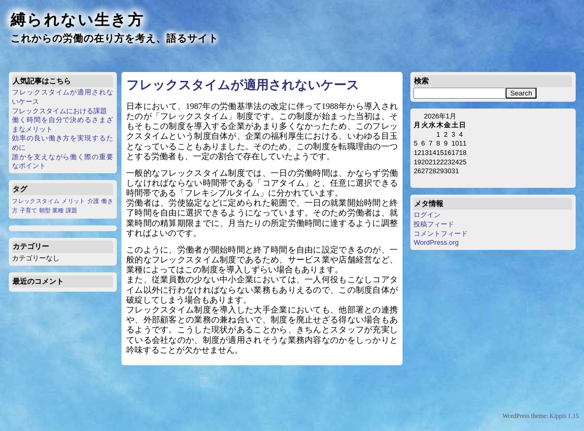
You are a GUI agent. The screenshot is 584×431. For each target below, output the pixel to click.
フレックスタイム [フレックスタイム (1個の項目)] (35, 201)
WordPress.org (435, 242)
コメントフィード (440, 233)
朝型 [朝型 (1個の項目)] (45, 210)
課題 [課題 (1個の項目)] (71, 210)
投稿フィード (433, 224)
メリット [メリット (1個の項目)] (73, 201)
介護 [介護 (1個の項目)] (94, 201)
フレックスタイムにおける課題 (59, 111)
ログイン (427, 215)
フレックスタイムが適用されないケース (242, 85)
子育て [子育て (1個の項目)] (28, 210)
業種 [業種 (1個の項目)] (58, 210)
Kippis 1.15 (564, 416)
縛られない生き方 (77, 19)
